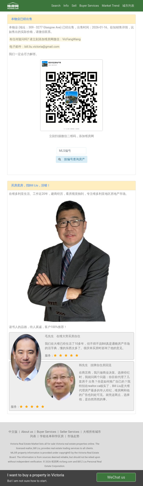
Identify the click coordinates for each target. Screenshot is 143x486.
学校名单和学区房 (52, 436)
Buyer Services (89, 5)
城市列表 (128, 5)
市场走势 (73, 436)
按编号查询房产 (71, 159)
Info (66, 5)
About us (27, 432)
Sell (74, 5)
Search (56, 5)
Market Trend (110, 5)
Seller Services (69, 432)
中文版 (13, 432)
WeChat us (116, 477)
